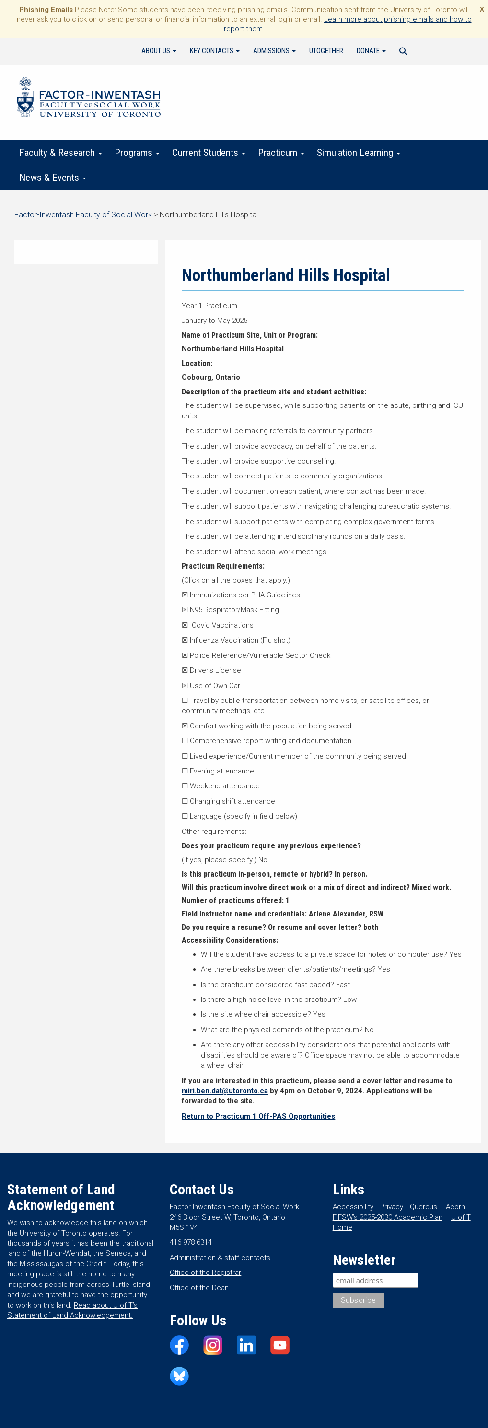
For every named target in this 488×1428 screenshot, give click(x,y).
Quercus (423, 1206)
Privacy (391, 1206)
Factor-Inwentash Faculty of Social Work (89, 98)
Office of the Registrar (205, 1272)
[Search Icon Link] (403, 53)
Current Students (208, 152)
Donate (371, 51)
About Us (158, 51)
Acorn (455, 1206)
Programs (137, 152)
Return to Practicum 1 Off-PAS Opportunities (258, 1116)
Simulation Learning (358, 152)
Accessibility (353, 1206)
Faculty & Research (60, 152)
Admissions (274, 51)
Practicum (281, 152)
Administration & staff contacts (220, 1257)
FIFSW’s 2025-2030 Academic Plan (387, 1217)
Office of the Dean (199, 1288)
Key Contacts (215, 51)
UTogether (326, 51)
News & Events (52, 177)
